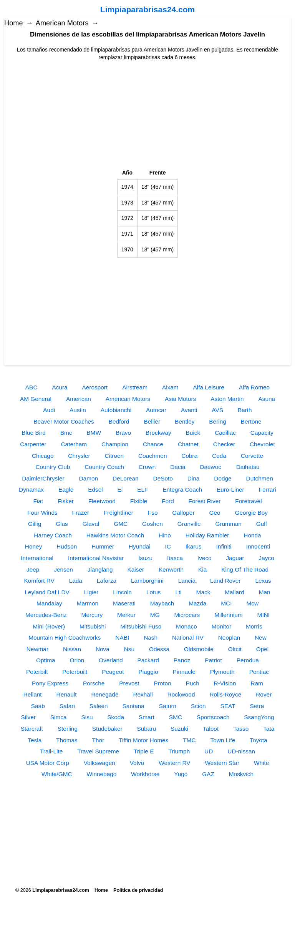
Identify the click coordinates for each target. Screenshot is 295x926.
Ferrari (267, 489)
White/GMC (56, 774)
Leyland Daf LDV (47, 592)
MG (155, 615)
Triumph (179, 751)
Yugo (180, 774)
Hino (165, 535)
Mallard (234, 592)
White (261, 763)
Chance (153, 444)
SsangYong (259, 717)
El (120, 489)
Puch (192, 683)
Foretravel (248, 501)
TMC (189, 740)
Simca (58, 717)
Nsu (129, 649)
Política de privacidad (138, 890)
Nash (150, 637)
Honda (252, 535)
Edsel (95, 489)
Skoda (115, 717)
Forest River (205, 501)
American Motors (62, 23)
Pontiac (259, 671)
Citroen (114, 455)
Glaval (91, 523)
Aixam (170, 387)
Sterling (68, 728)
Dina (193, 478)
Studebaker (107, 728)
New (261, 637)
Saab (38, 706)
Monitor (221, 626)
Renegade (104, 694)
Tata (268, 728)
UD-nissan (241, 751)
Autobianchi (116, 410)
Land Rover (225, 580)
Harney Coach (52, 535)
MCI (226, 603)
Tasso (241, 728)
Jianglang (100, 569)
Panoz (182, 660)
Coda (219, 455)
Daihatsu (248, 467)
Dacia (177, 467)
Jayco (266, 558)
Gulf (261, 523)
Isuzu (145, 558)
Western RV (174, 763)
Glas (62, 523)
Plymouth (222, 671)
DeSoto (163, 478)
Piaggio (148, 671)
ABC (31, 387)
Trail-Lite (51, 751)
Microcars (187, 615)
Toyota (258, 740)
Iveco (204, 558)
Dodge (222, 478)
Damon (88, 478)
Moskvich (241, 774)
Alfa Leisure (208, 387)
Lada (75, 580)
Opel (262, 649)
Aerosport (95, 387)
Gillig (34, 523)
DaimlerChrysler (43, 478)
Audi (49, 410)
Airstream (135, 387)
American (78, 399)
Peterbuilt (74, 671)
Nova (102, 649)
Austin (78, 410)
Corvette (252, 455)
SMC (175, 717)
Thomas (67, 740)
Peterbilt (37, 671)
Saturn (167, 706)
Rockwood (181, 694)
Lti (178, 592)
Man (264, 592)
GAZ (208, 774)
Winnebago (101, 774)
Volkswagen (99, 763)
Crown (147, 467)
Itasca (175, 558)
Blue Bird (33, 432)
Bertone (251, 421)
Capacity (261, 432)
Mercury (92, 615)
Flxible (138, 501)
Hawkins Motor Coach (115, 535)
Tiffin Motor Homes (143, 740)
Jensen (63, 569)
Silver (28, 717)
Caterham (74, 444)
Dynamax (31, 489)
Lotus (153, 592)
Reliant (32, 694)
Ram (256, 683)
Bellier (152, 421)
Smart (146, 717)
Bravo (123, 432)
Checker (224, 444)
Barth (245, 410)
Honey (33, 546)
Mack (203, 592)
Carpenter (33, 444)
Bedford (119, 421)
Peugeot (113, 671)
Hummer (102, 546)
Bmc (66, 432)
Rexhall (142, 694)
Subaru (146, 728)
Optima (45, 660)
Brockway (158, 432)
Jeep (33, 569)
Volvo (137, 763)
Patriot (213, 660)
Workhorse (145, 774)
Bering (217, 421)
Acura (59, 387)
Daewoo (210, 467)
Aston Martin (227, 399)
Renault (66, 694)
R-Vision (225, 683)
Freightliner (118, 512)
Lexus (263, 580)
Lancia (187, 580)
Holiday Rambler (207, 535)
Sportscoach (213, 717)
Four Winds (42, 512)
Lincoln (122, 592)
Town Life (222, 740)
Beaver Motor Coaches (63, 421)
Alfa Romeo (254, 387)
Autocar (156, 410)
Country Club (53, 467)
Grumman (228, 523)
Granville (189, 523)
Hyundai (139, 546)
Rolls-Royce (225, 694)
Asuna (266, 399)
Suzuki (179, 728)
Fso (153, 512)
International (37, 558)
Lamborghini (147, 580)
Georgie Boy (251, 512)
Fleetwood (102, 501)
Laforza (106, 580)
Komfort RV (39, 580)
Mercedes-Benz (46, 615)
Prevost (129, 683)
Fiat (38, 501)
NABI (122, 637)
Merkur (126, 615)
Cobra (189, 455)
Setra (257, 706)
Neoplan (229, 637)
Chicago (42, 455)
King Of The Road (244, 569)
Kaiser (136, 569)
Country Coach (104, 467)
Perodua (248, 660)
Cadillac (225, 432)
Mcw (252, 603)
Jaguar (235, 558)
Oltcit (235, 649)
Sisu (87, 717)
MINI (263, 615)
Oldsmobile (199, 649)
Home (13, 23)
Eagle (65, 489)
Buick (193, 432)
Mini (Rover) (49, 626)
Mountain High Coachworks (64, 637)
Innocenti (258, 546)
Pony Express (50, 683)
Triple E (144, 751)
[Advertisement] (147, 115)
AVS (217, 410)
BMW (93, 432)
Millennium (228, 615)
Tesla (34, 740)
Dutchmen (259, 478)
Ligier (91, 592)
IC (168, 546)
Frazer (80, 512)
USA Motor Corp (47, 763)
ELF (142, 489)
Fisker (66, 501)
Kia (202, 569)
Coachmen (152, 455)
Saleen (98, 706)
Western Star (222, 763)
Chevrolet (262, 444)
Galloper (183, 512)
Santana (133, 706)
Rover (264, 694)
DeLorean (126, 478)
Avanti (189, 410)
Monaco (186, 626)
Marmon (87, 603)
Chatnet (188, 444)
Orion (77, 660)
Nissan (72, 649)
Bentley (184, 421)
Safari (67, 706)
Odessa (159, 649)
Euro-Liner (230, 489)
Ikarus (194, 546)
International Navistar (96, 558)
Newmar (37, 649)
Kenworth (171, 569)
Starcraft (32, 728)
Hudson (66, 546)
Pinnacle (184, 671)
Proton (162, 683)
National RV (188, 637)
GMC (121, 523)
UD (208, 751)
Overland (111, 660)
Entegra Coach (182, 489)
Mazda (197, 603)
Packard (148, 660)
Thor (98, 740)
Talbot (211, 728)
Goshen (152, 523)
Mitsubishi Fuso (140, 626)
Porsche (93, 683)
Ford (168, 501)
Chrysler (79, 455)
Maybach (162, 603)
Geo (214, 512)
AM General (35, 399)
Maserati (124, 603)
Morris (254, 626)
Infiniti (224, 546)
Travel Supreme (98, 751)
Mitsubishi (93, 626)
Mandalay (49, 603)
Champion (114, 444)
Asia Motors (180, 399)
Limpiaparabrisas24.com (147, 9)
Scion (198, 706)
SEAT (227, 706)
